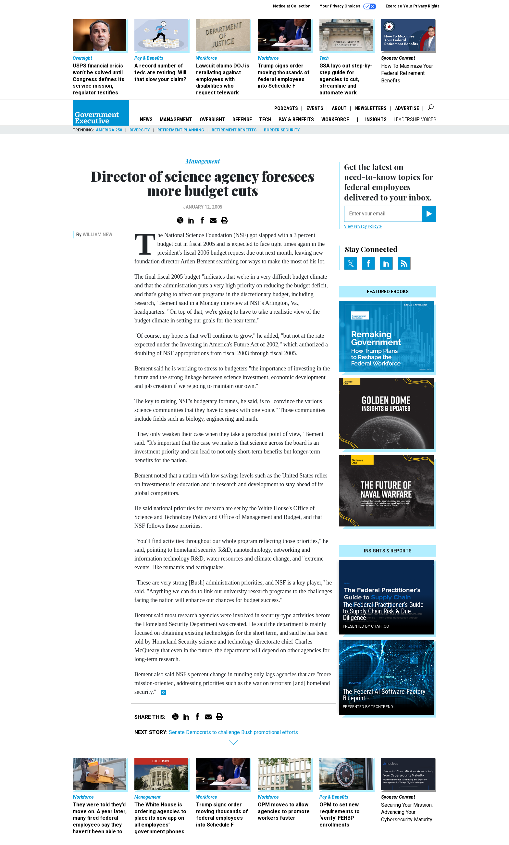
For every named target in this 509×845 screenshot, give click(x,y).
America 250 (109, 130)
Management (176, 119)
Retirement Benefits (234, 130)
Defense (242, 119)
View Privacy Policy (363, 226)
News (146, 119)
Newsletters (371, 108)
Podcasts (286, 108)
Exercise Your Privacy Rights (413, 6)
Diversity (140, 130)
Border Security (282, 130)
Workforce (335, 119)
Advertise (407, 108)
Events (314, 108)
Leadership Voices (415, 119)
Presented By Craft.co (366, 626)
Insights (376, 119)
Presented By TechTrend (368, 707)
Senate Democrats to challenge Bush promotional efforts (233, 732)
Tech (265, 119)
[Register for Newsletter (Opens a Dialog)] (429, 214)
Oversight (212, 119)
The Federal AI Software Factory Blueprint (384, 695)
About (339, 108)
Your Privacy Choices (348, 6)
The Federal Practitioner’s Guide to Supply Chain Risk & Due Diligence (383, 611)
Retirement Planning (180, 130)
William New (97, 234)
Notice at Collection (291, 6)
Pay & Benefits (296, 119)
